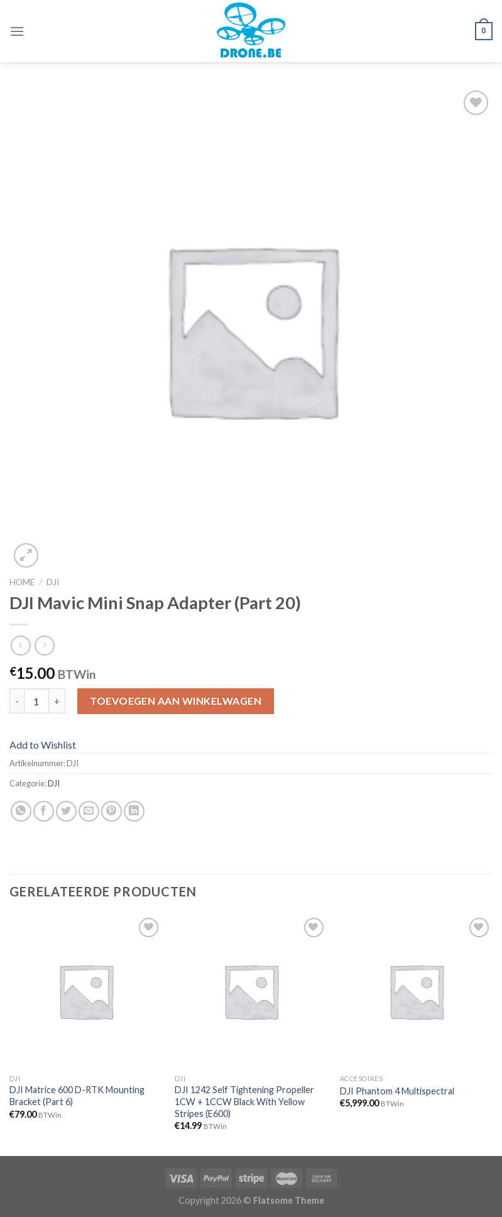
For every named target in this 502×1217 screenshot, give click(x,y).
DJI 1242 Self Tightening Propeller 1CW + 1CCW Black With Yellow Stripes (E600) (244, 1101)
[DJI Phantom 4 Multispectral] (416, 991)
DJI (52, 582)
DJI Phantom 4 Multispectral (397, 1091)
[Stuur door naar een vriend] (89, 811)
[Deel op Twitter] (66, 811)
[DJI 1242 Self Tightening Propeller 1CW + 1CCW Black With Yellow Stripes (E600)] (251, 991)
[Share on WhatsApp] (21, 811)
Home (22, 582)
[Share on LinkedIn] (134, 811)
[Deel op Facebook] (43, 811)
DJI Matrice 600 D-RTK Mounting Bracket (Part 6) (77, 1095)
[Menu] (17, 31)
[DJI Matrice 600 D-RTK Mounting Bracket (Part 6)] (85, 991)
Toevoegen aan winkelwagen (175, 701)
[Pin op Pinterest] (111, 811)
